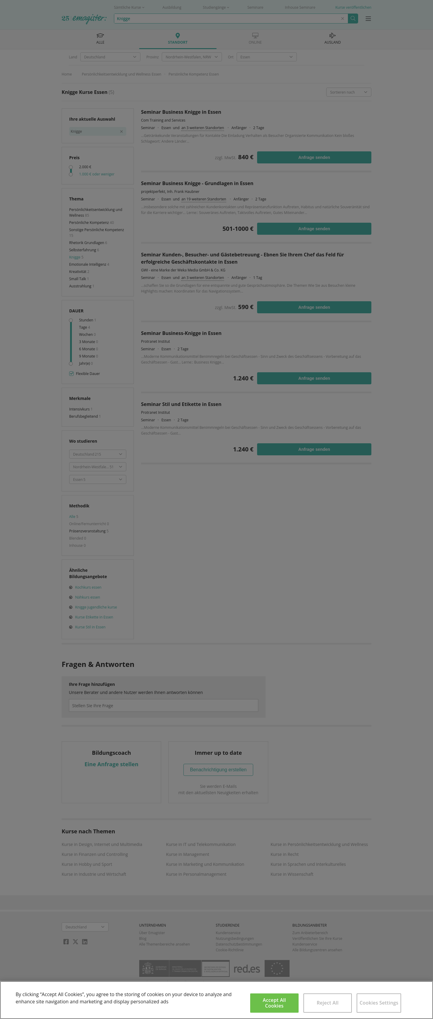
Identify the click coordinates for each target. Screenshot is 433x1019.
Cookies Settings (379, 1002)
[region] (216, 1000)
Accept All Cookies (274, 1003)
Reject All (328, 1002)
